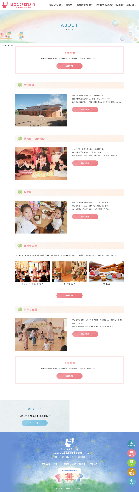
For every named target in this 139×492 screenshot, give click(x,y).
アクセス (93, 464)
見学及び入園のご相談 (104, 5)
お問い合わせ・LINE (69, 470)
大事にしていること (56, 5)
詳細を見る (69, 66)
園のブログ (119, 5)
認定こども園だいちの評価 (74, 464)
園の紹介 (70, 5)
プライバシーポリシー (50, 464)
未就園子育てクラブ (85, 5)
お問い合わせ (131, 5)
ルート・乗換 (35, 423)
